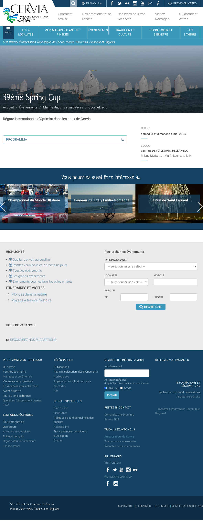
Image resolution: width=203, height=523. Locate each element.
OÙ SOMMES (161, 506)
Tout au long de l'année (17, 395)
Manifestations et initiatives (63, 107)
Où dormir (9, 367)
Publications (61, 367)
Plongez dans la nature (29, 294)
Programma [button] (16, 139)
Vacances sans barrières (18, 381)
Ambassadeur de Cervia (119, 436)
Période (109, 290)
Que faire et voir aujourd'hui (30, 259)
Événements (28, 107)
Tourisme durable (13, 422)
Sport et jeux (98, 107)
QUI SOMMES (143, 506)
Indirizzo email (113, 366)
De (106, 297)
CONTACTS (125, 506)
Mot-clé (159, 275)
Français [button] (94, 3)
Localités (110, 275)
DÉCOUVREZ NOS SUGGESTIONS (33, 340)
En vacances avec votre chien (21, 386)
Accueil (8, 107)
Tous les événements (25, 270)
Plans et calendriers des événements (76, 371)
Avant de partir (12, 391)
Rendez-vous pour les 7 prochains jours (40, 265)
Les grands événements (28, 276)
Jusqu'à (158, 297)
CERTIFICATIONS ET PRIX (187, 506)
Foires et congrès (13, 436)
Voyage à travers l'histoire (31, 300)
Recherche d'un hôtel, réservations (179, 392)
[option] (34, 203)
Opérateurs (9, 426)
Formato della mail (126, 381)
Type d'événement (116, 259)
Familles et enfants (14, 371)
